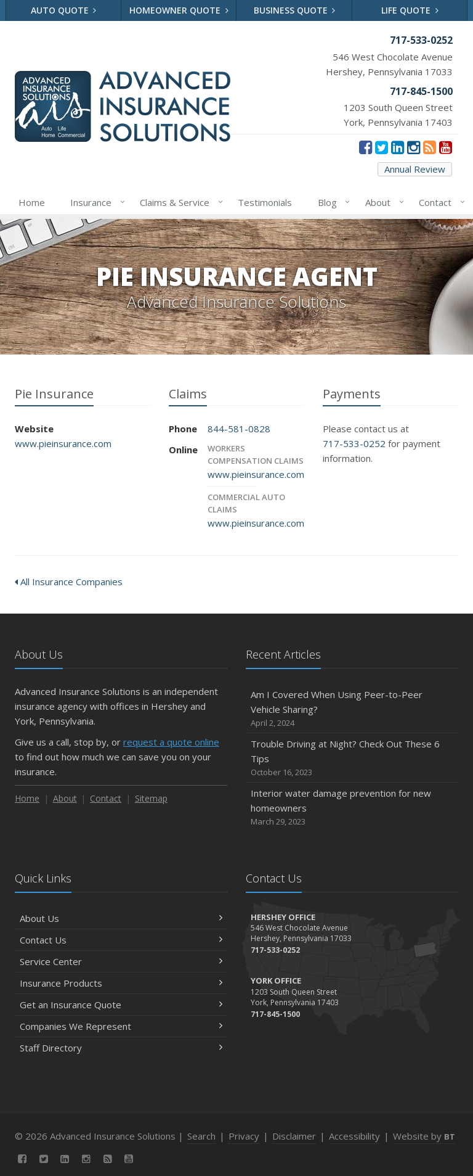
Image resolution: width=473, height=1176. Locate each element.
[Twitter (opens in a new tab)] (381, 146)
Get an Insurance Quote (121, 1004)
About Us (121, 918)
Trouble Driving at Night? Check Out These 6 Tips (352, 758)
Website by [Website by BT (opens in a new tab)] (424, 1136)
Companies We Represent (121, 1026)
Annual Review (414, 169)
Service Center (121, 961)
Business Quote (295, 10)
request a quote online (171, 742)
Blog (332, 202)
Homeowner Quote (178, 10)
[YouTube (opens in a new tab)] (445, 146)
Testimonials (265, 202)
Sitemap (151, 798)
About (382, 202)
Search (201, 1136)
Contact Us (121, 940)
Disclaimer (294, 1136)
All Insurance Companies (69, 581)
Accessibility (354, 1136)
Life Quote (410, 10)
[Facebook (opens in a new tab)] (365, 146)
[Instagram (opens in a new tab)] (413, 146)
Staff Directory (121, 1048)
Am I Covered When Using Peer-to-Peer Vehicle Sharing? (352, 709)
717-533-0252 (354, 443)
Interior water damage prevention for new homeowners (352, 807)
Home (31, 202)
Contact (439, 202)
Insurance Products (121, 983)
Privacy (243, 1136)
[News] (429, 146)
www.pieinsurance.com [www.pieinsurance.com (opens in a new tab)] (63, 443)
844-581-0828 (239, 428)
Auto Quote (64, 10)
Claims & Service (179, 202)
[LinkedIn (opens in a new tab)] (397, 146)
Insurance (95, 202)
